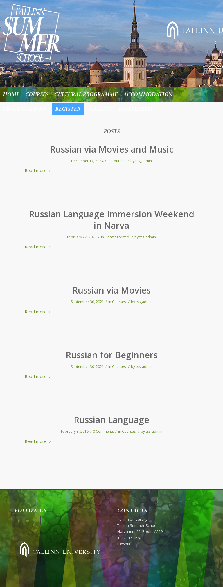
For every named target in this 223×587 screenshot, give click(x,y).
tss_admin (143, 160)
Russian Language (111, 420)
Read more (39, 170)
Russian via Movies (111, 290)
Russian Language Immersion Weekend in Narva (111, 219)
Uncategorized (117, 237)
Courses (118, 160)
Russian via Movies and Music (111, 149)
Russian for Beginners (112, 355)
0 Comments (103, 431)
